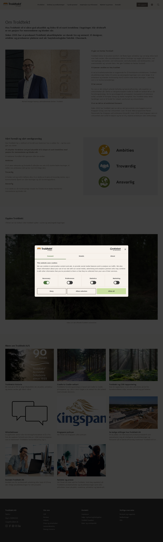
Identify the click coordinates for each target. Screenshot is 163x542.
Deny (52, 291)
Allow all (111, 291)
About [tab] (112, 256)
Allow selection (81, 291)
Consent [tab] (50, 256)
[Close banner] (125, 249)
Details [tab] (81, 256)
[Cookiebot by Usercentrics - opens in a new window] (111, 249)
